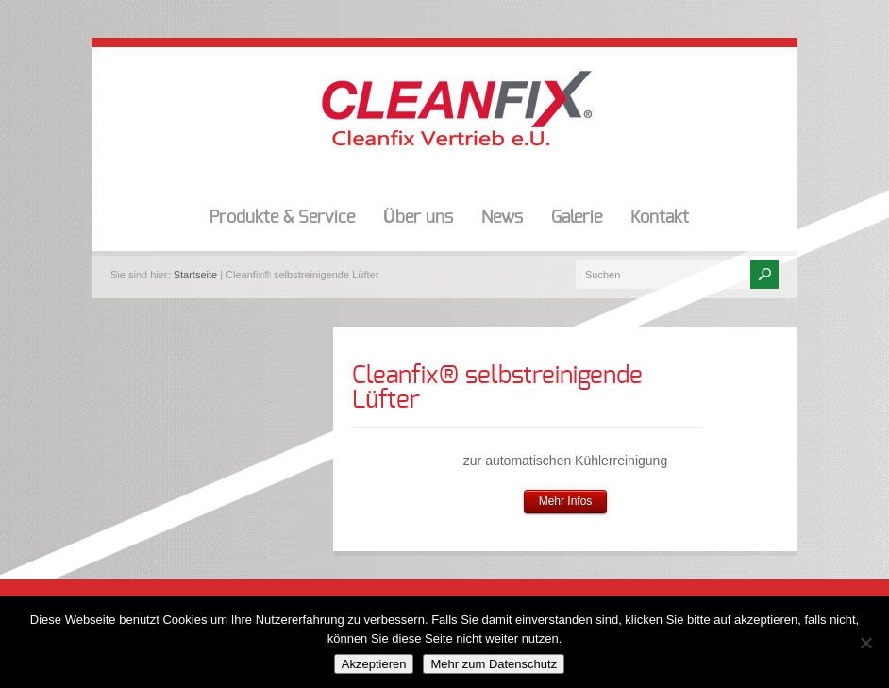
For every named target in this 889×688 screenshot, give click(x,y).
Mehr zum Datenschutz (493, 664)
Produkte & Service (282, 218)
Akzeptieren (374, 664)
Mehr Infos (566, 501)
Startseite (195, 274)
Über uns (418, 218)
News (502, 218)
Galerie (576, 218)
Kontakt (659, 218)
